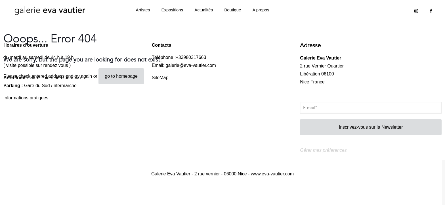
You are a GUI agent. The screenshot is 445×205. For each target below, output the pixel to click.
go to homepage (121, 76)
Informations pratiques (25, 97)
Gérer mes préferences (323, 150)
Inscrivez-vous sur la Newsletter (371, 127)
